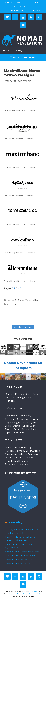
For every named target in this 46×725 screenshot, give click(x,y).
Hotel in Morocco (14, 10)
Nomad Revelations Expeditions (22, 551)
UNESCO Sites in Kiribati (17, 563)
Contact (39, 594)
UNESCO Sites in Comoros (18, 559)
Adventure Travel (34, 10)
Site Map (32, 594)
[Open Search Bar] (44, 49)
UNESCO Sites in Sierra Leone (20, 555)
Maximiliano (14, 304)
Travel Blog (14, 522)
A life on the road (13, 3)
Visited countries (32, 3)
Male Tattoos (32, 300)
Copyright (12, 594)
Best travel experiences (23, 7)
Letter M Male (15, 300)
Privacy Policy (22, 594)
